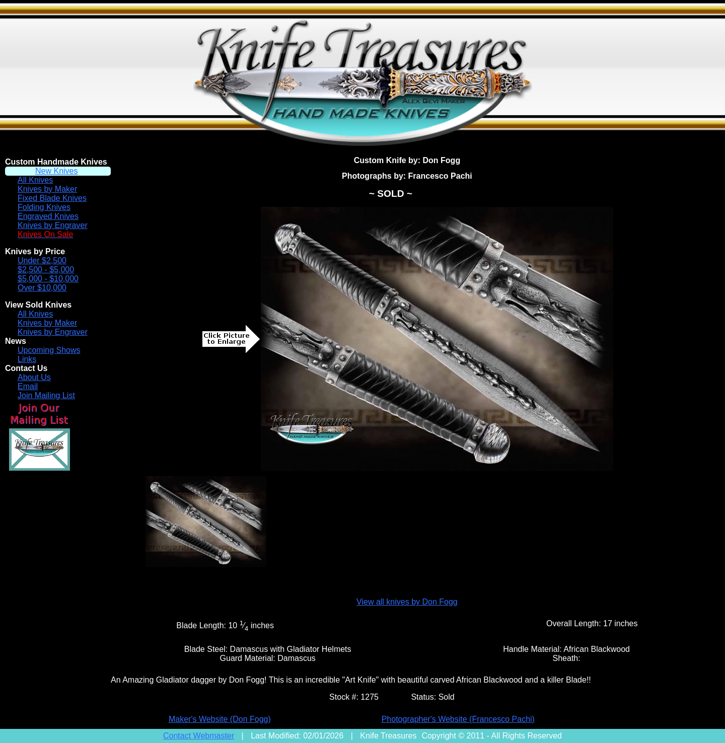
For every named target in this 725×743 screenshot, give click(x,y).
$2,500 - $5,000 (46, 269)
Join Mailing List (46, 395)
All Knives (35, 180)
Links (27, 359)
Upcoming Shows (49, 350)
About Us (34, 377)
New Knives (56, 171)
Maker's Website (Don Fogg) (220, 719)
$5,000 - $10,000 (48, 278)
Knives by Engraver (53, 225)
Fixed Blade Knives (52, 198)
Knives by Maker (47, 189)
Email (28, 386)
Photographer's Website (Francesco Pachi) (458, 719)
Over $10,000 (42, 287)
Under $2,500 (42, 260)
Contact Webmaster (198, 735)
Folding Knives (44, 207)
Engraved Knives (48, 216)
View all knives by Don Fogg (407, 602)
